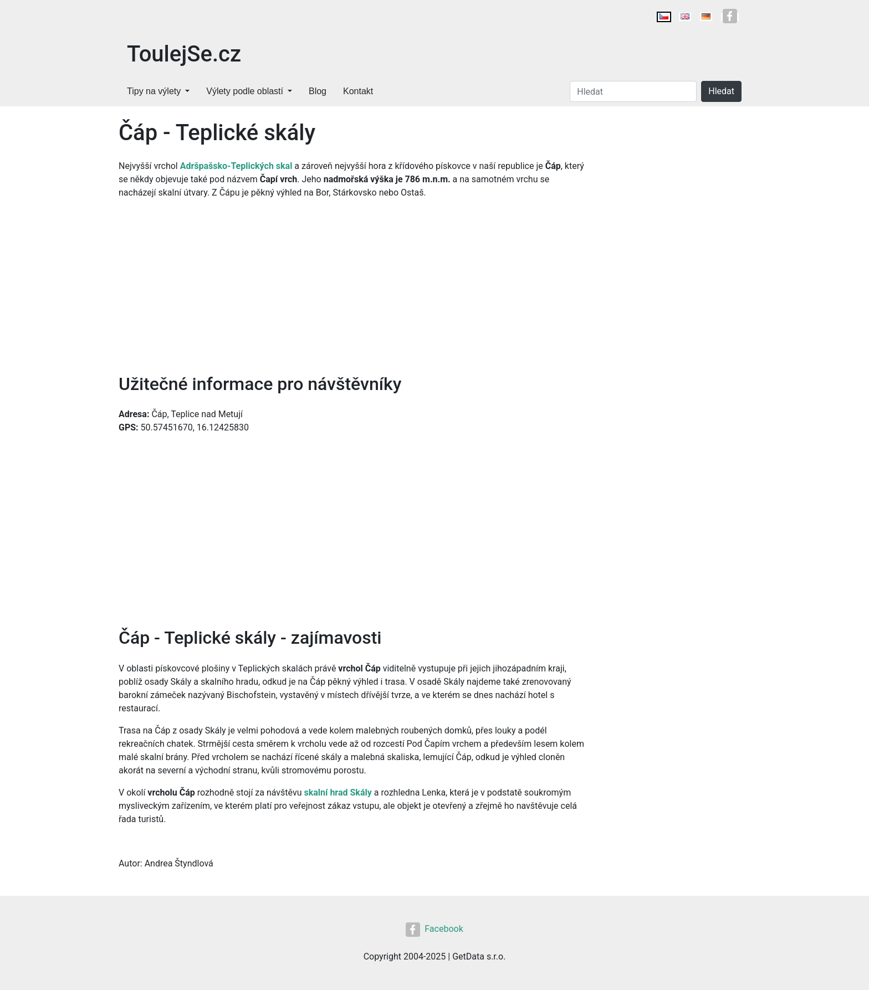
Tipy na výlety (154, 91)
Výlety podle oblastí (244, 91)
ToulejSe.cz (184, 54)
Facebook (434, 929)
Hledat (721, 91)
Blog (317, 91)
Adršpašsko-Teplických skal (236, 166)
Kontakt (358, 91)
